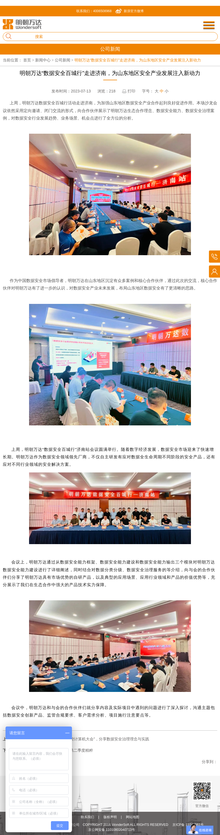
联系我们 (87, 817)
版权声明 (110, 817)
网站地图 (132, 817)
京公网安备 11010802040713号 (111, 830)
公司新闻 (64, 60)
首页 (29, 60)
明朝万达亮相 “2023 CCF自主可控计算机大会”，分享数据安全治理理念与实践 (82, 739)
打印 (131, 91)
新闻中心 (45, 60)
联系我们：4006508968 (94, 11)
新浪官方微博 (134, 11)
